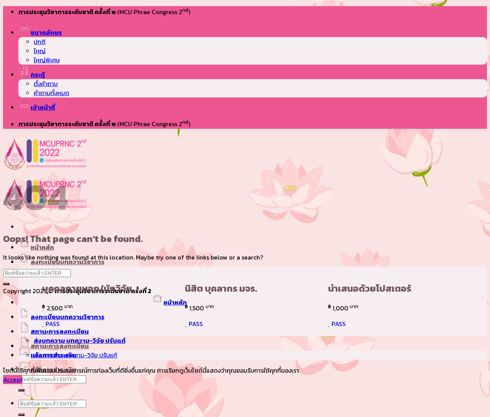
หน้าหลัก (36, 247)
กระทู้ (31, 74)
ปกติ (40, 41)
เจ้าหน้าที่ (36, 107)
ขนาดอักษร (40, 32)
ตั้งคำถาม (46, 83)
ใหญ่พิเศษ (47, 60)
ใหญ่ (40, 50)
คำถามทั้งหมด (51, 92)
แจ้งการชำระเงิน (47, 355)
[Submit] (21, 390)
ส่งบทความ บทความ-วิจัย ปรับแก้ (80, 340)
